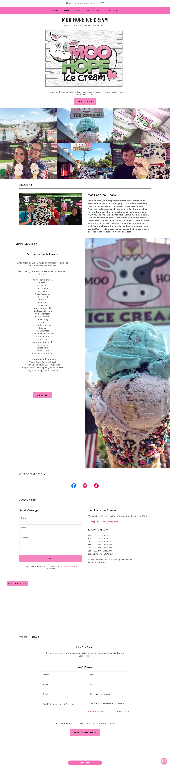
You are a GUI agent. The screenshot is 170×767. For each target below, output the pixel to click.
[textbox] (50, 518)
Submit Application (85, 732)
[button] (89, 711)
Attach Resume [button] (97, 711)
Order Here (42, 395)
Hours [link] (77, 10)
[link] (85, 21)
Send (50, 558)
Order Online (85, 102)
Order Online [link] (111, 10)
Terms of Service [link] (108, 723)
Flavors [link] (66, 10)
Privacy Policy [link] (64, 566)
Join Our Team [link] (92, 10)
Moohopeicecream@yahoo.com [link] (103, 521)
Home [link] (55, 10)
